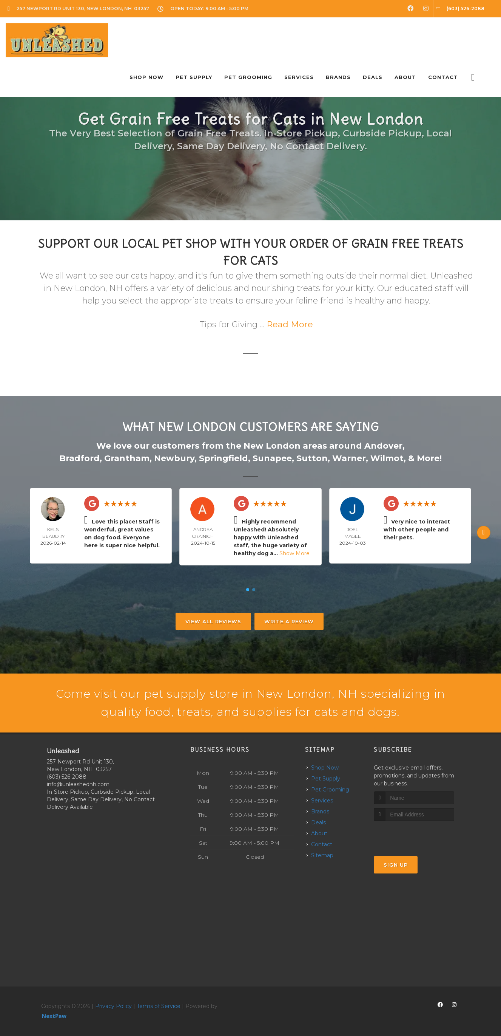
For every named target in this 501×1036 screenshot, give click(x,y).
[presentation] (414, 835)
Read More (290, 324)
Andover (383, 446)
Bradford (79, 458)
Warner (349, 458)
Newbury (174, 458)
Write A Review (289, 621)
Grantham (127, 458)
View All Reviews (213, 621)
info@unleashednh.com (78, 784)
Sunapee (272, 458)
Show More (294, 553)
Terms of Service (158, 1006)
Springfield (223, 458)
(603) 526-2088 (66, 776)
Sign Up (396, 865)
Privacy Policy (113, 1006)
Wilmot (387, 458)
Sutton (312, 458)
